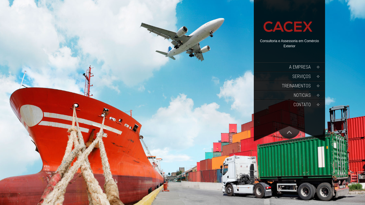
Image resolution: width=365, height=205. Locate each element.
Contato (302, 104)
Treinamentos (296, 86)
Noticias (302, 95)
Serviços (301, 76)
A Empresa (300, 67)
